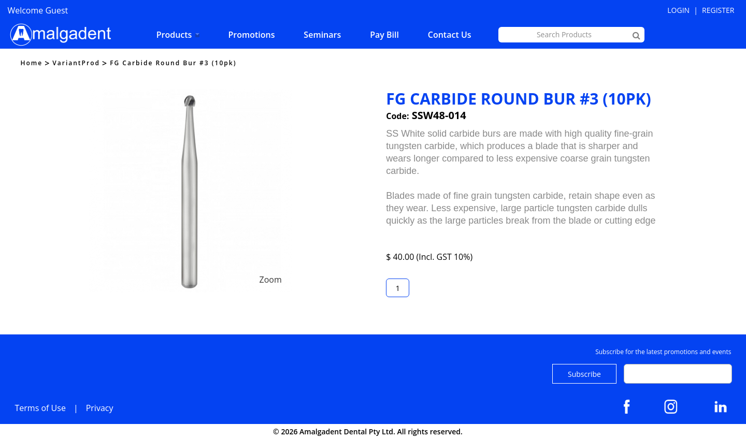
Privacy (99, 408)
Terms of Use (40, 408)
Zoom (270, 279)
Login (678, 10)
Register (718, 10)
